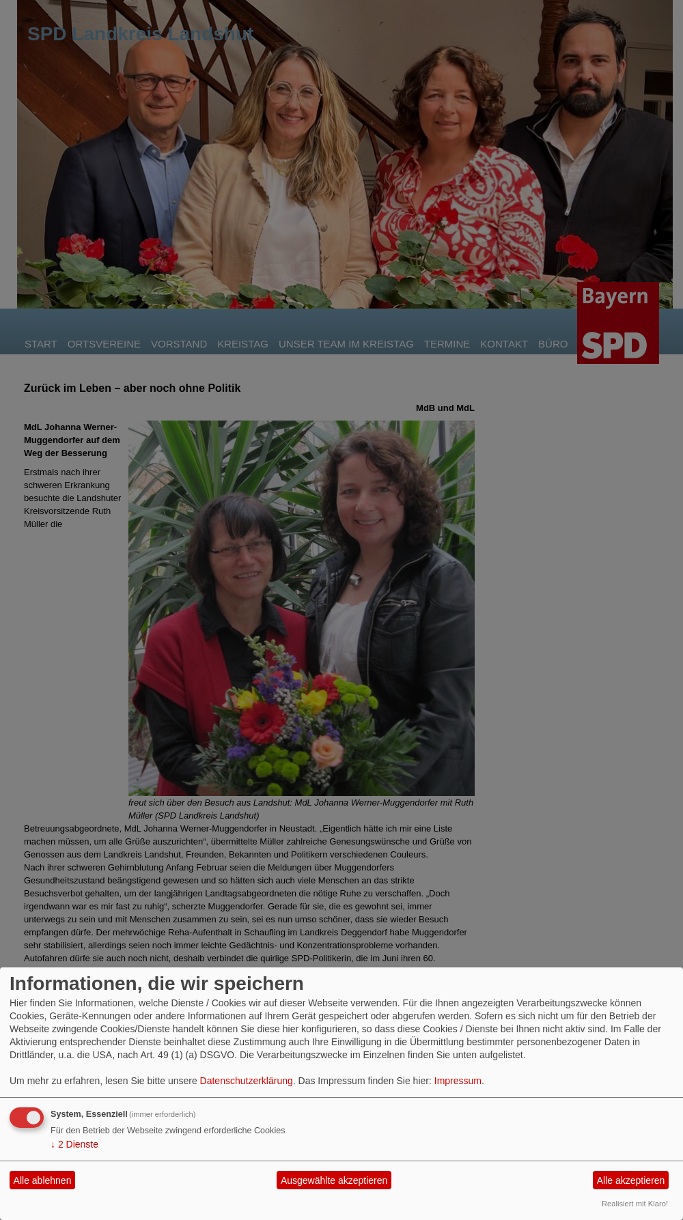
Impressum (458, 1080)
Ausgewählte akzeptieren (334, 1180)
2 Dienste (74, 1144)
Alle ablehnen (43, 1180)
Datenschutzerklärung (246, 1080)
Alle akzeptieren (631, 1180)
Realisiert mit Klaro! (635, 1204)
